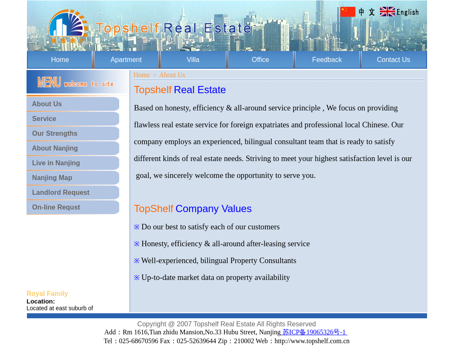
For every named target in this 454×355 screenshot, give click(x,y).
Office (261, 59)
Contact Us (393, 59)
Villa (193, 59)
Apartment (126, 59)
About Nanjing (52, 148)
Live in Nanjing (53, 163)
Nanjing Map (49, 177)
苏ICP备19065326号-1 (314, 332)
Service (41, 118)
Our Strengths (52, 133)
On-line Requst (53, 207)
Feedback (327, 59)
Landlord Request (58, 192)
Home (60, 59)
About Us (44, 104)
